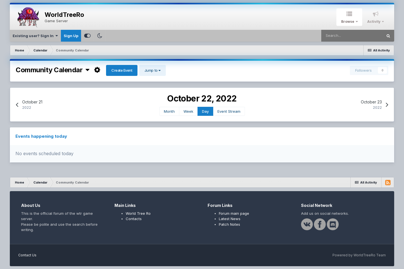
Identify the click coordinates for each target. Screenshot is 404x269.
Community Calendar (52, 70)
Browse (348, 21)
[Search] (351, 36)
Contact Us (27, 255)
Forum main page (234, 213)
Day (205, 111)
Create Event (121, 70)
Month (169, 111)
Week (188, 111)
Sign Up (71, 35)
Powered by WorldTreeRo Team (359, 255)
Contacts (134, 218)
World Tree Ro (138, 213)
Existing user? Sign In (35, 36)
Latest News (229, 218)
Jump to (152, 70)
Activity (374, 21)
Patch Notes (229, 224)
